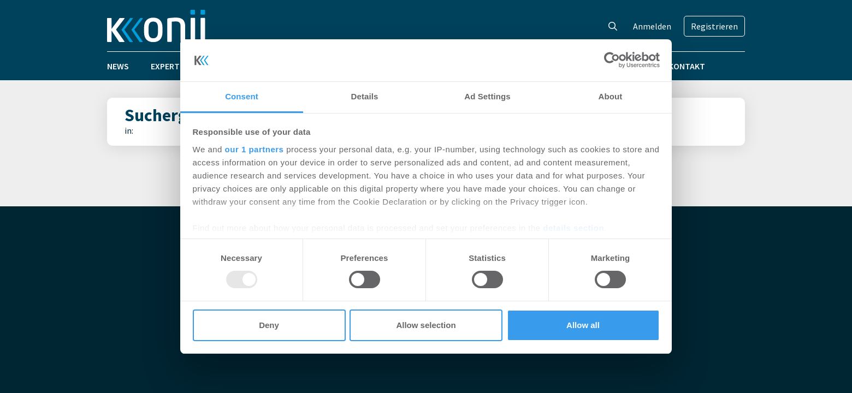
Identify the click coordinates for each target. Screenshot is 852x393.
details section (573, 228)
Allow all (583, 325)
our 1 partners (254, 149)
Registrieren (714, 26)
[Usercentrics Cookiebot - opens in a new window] (612, 60)
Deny (269, 325)
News (118, 66)
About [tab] (611, 96)
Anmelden (652, 26)
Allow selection (425, 325)
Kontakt (686, 66)
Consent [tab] (241, 96)
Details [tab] (364, 96)
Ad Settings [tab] (487, 96)
